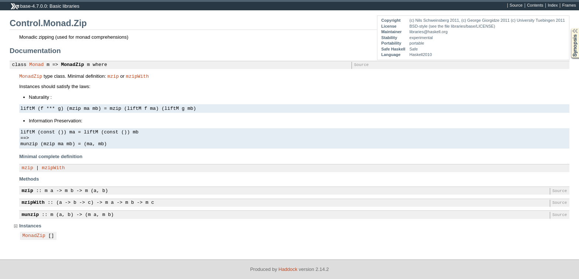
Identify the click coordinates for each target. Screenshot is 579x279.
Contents (535, 5)
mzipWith (137, 76)
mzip (113, 76)
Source (516, 5)
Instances (30, 226)
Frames (569, 5)
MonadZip (72, 65)
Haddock (287, 269)
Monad (36, 65)
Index (553, 5)
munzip (30, 215)
